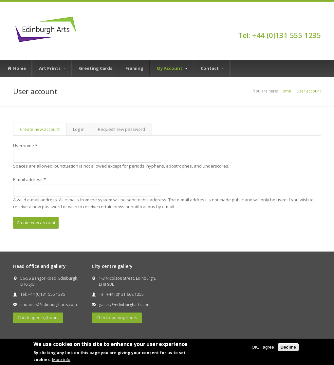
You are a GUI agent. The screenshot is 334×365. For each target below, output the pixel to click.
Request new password (121, 129)
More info (61, 359)
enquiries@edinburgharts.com (48, 304)
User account (308, 91)
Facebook (317, 23)
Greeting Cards (95, 68)
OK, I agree (262, 347)
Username (25, 146)
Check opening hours (38, 317)
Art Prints (52, 68)
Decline (288, 347)
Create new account (43, 129)
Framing (134, 68)
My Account (172, 68)
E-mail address (29, 179)
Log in (78, 129)
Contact (212, 68)
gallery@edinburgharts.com (125, 304)
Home (16, 68)
